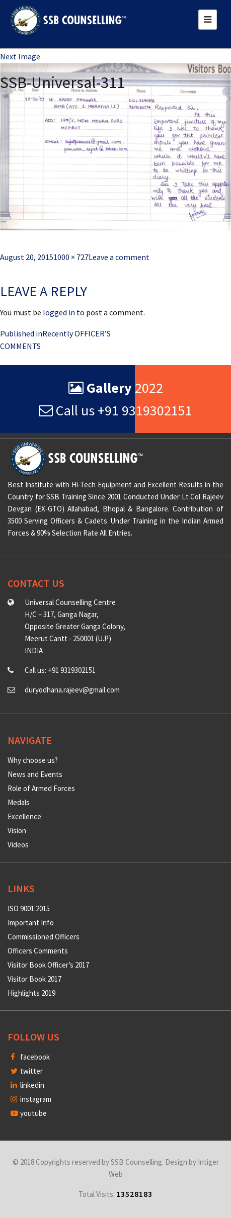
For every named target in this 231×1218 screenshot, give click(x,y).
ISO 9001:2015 (29, 908)
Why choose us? (33, 760)
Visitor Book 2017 (34, 979)
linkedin (27, 1085)
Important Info (31, 922)
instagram (31, 1099)
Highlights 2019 (31, 993)
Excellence (24, 816)
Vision (17, 830)
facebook (30, 1057)
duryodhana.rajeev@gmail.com (72, 689)
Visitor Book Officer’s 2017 (48, 965)
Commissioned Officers (44, 936)
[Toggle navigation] (207, 20)
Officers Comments (38, 950)
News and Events (35, 774)
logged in (59, 312)
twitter (27, 1071)
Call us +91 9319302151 (115, 410)
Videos (18, 844)
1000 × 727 (71, 257)
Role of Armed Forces (41, 788)
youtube (29, 1113)
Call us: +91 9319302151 (60, 670)
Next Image (20, 56)
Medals (19, 802)
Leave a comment (119, 257)
